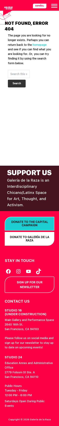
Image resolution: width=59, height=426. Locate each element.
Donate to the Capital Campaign (29, 223)
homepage (40, 44)
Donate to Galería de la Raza (29, 238)
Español (39, 6)
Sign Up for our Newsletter (29, 285)
